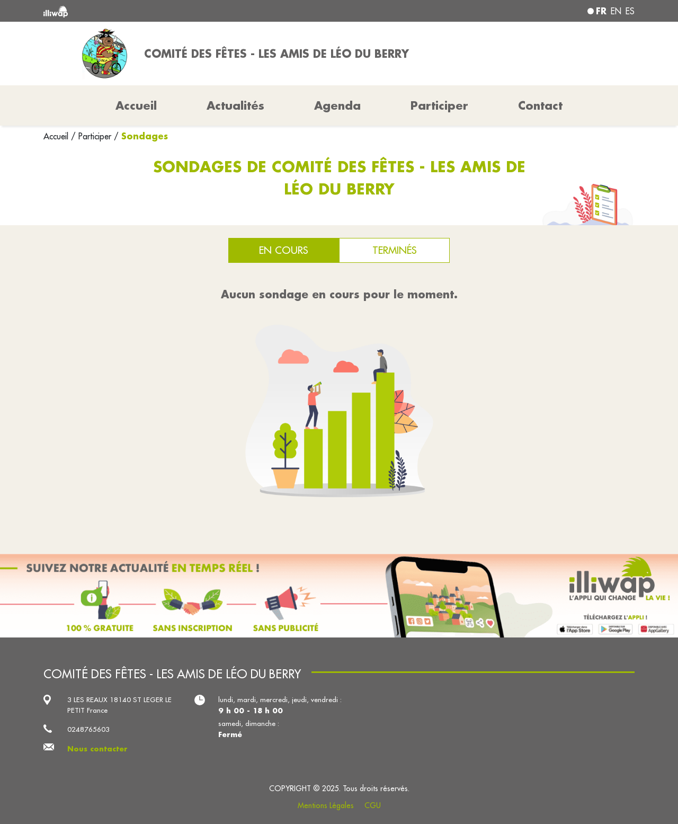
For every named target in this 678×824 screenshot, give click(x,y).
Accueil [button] (136, 105)
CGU (372, 805)
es (630, 11)
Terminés (394, 250)
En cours (283, 250)
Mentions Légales (326, 805)
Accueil (57, 136)
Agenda (337, 105)
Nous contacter (97, 748)
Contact (540, 105)
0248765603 (88, 729)
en (616, 11)
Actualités (235, 105)
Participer (439, 105)
